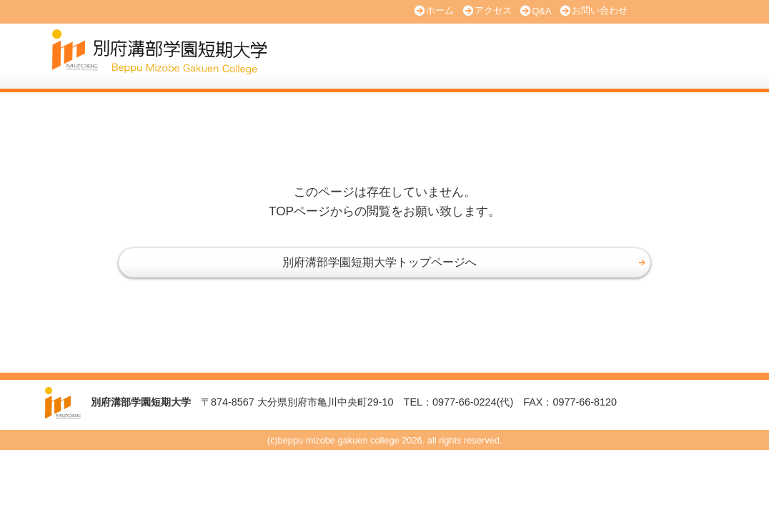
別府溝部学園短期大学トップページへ (379, 262)
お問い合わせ (599, 10)
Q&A (541, 11)
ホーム (440, 10)
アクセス (493, 10)
